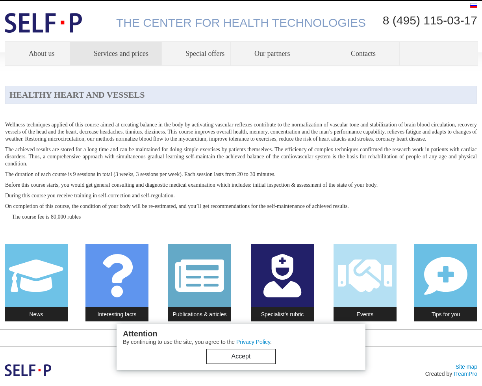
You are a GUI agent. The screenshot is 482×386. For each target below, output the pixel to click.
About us (42, 54)
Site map (466, 367)
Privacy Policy (253, 342)
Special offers (204, 54)
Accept (241, 356)
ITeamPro (465, 374)
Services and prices (121, 54)
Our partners (272, 54)
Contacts (363, 54)
